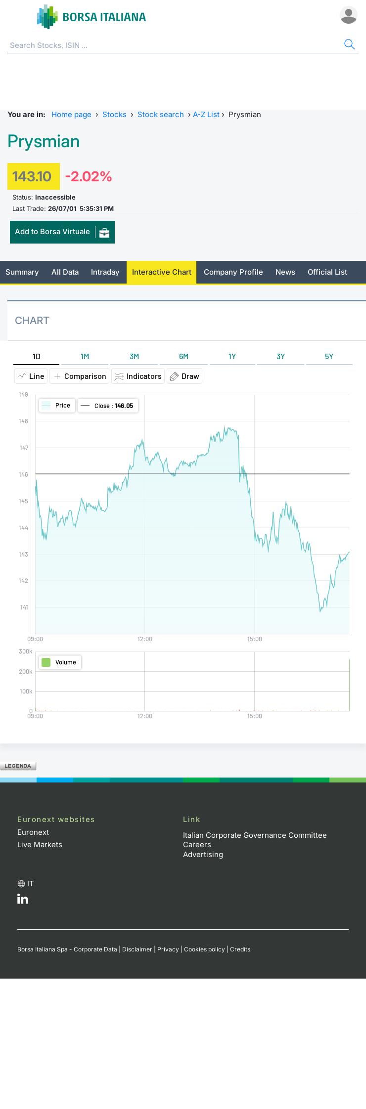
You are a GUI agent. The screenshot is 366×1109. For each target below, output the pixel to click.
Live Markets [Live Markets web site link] (39, 844)
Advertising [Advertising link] (203, 854)
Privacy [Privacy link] (168, 949)
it (30, 883)
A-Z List (206, 114)
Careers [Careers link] (197, 844)
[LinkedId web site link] (22, 901)
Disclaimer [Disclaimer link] (137, 949)
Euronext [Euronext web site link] (33, 832)
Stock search (160, 114)
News (285, 272)
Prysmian (43, 141)
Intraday (105, 272)
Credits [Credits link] (240, 949)
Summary (22, 272)
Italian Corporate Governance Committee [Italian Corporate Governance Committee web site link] (255, 835)
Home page (71, 114)
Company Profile (233, 272)
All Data (65, 272)
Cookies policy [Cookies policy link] (204, 949)
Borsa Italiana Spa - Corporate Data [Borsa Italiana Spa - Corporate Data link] (67, 949)
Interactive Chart (161, 272)
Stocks (114, 114)
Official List (327, 272)
